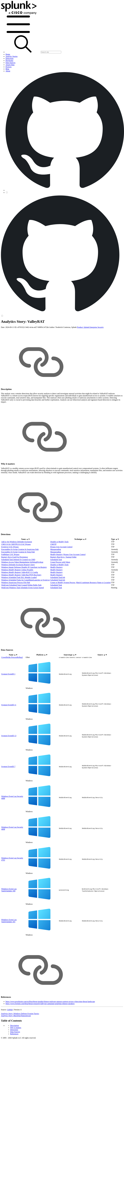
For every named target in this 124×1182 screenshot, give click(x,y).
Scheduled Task (56, 560)
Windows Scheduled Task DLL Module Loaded (19, 577)
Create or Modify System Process (62, 583)
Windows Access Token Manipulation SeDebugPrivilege (22, 562)
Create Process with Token (60, 562)
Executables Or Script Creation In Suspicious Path (20, 549)
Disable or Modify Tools (59, 542)
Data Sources (15, 1032)
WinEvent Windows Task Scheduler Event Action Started (22, 588)
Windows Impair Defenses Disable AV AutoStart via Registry (24, 567)
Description (14, 1026)
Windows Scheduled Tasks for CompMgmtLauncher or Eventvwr (25, 580)
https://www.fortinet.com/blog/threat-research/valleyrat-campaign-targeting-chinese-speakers (40, 1004)
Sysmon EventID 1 (8, 674)
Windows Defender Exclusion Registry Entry (18, 565)
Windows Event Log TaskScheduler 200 (9, 890)
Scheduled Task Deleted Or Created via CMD (18, 560)
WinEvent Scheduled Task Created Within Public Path (21, 585)
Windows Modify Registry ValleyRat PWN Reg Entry (21, 575)
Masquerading (55, 549)
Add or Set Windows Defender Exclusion (16, 542)
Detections (14, 1030)
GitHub (10, 1010)
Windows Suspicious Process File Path (15, 583)
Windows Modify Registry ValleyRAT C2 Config (19, 572)
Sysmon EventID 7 (8, 767)
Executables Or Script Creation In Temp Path (18, 552)
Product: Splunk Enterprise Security (90, 327)
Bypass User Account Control (61, 547)
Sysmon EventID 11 (8, 705)
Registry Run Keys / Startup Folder (63, 557)
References (14, 1034)
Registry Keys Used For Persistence (14, 557)
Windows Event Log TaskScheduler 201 (9, 921)
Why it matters (15, 1028)
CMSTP (53, 544)
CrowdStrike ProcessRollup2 (12, 657)
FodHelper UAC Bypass (10, 554)
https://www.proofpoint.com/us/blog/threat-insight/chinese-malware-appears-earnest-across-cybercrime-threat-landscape (50, 1002)
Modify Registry (56, 554)
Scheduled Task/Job (57, 577)
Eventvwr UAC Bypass (10, 547)
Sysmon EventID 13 (8, 736)
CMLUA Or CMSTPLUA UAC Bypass (16, 544)
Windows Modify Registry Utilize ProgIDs (17, 570)
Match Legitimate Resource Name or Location (93, 583)
